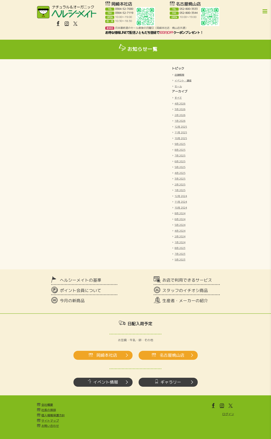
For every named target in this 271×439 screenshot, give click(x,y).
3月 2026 (180, 109)
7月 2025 (180, 155)
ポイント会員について (80, 290)
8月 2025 (180, 150)
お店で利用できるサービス (187, 280)
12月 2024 (181, 196)
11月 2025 (181, 132)
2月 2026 (180, 115)
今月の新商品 (72, 301)
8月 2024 (180, 213)
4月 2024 (180, 230)
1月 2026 (180, 121)
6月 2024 (180, 219)
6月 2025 (180, 161)
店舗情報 (179, 74)
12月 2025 (181, 126)
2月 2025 (180, 184)
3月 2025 (180, 178)
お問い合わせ (50, 426)
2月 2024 (180, 236)
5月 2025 (180, 167)
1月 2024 (180, 242)
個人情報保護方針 (53, 415)
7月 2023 (180, 254)
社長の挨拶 (48, 410)
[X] (75, 23)
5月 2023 (180, 259)
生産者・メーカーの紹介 (185, 301)
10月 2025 (181, 138)
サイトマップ (50, 421)
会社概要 (47, 405)
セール (178, 86)
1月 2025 (180, 190)
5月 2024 (180, 225)
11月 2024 (181, 201)
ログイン (228, 414)
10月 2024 (181, 207)
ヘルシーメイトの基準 (80, 280)
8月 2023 (180, 248)
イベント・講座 (183, 80)
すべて (178, 97)
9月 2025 (180, 144)
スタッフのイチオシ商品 (185, 290)
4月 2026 (180, 103)
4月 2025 (180, 173)
